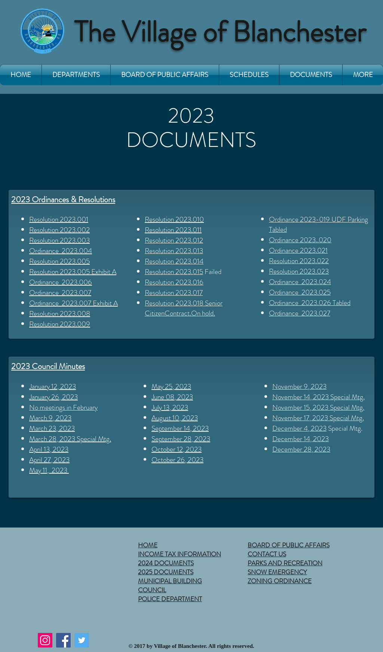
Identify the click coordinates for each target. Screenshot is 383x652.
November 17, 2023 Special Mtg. (318, 418)
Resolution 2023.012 (174, 240)
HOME (147, 545)
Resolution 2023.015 (174, 272)
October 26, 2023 (177, 460)
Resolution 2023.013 (174, 251)
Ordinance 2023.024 (300, 282)
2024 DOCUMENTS (166, 563)
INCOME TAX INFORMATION (179, 554)
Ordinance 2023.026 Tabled (309, 303)
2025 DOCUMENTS (165, 572)
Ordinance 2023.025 (300, 292)
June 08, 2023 (172, 397)
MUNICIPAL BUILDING (170, 580)
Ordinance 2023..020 (300, 240)
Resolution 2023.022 (299, 261)
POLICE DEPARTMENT (170, 598)
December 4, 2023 (299, 428)
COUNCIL (152, 589)
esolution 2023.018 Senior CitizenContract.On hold (184, 308)
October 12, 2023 (176, 449)
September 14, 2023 (180, 428)
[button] (76, 75)
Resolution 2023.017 (174, 292)
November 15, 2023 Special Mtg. (318, 407)
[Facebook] (63, 640)
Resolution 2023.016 (174, 282)
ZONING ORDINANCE (280, 580)
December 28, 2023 (301, 449)
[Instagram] (45, 640)
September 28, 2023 (180, 439)
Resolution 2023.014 (174, 261)
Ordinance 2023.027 (299, 313)
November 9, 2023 (299, 386)
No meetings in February (63, 407)
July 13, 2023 (169, 407)
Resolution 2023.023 (299, 271)
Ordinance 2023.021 (298, 250)
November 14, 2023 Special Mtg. (318, 397)
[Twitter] (81, 640)
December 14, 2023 (300, 439)
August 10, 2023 (174, 418)
